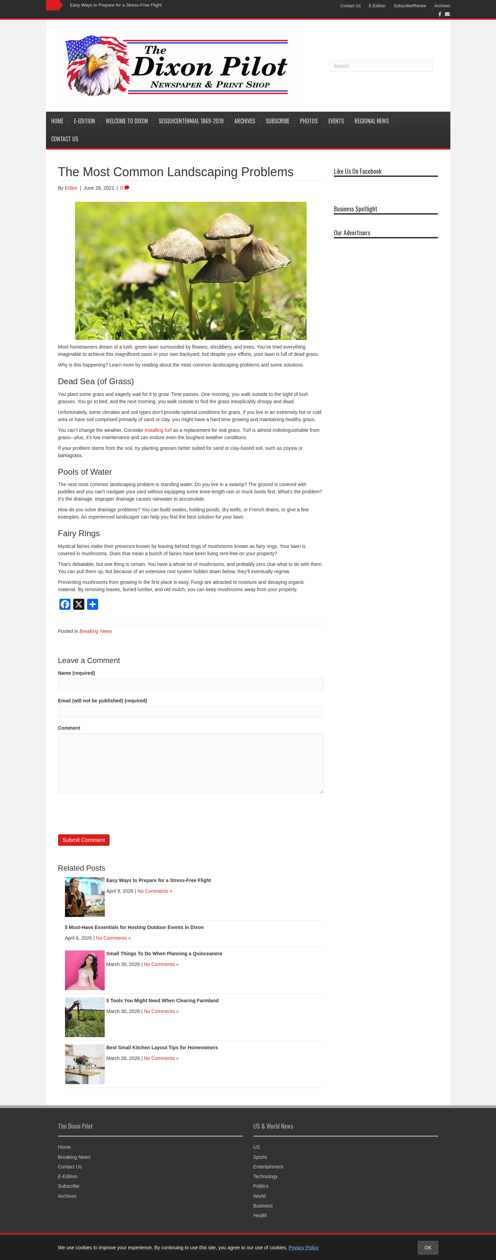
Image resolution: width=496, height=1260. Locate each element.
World (259, 1196)
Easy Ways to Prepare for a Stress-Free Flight (116, 5)
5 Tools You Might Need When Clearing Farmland (162, 1000)
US (256, 1147)
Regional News (372, 121)
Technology (265, 1176)
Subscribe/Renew (410, 5)
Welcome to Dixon (127, 121)
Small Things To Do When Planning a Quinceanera (164, 953)
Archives (442, 5)
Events (336, 121)
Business (263, 1206)
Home (57, 121)
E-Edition (377, 5)
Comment (69, 728)
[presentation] (110, 813)
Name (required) (76, 673)
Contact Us (350, 5)
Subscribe (277, 121)
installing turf (158, 430)
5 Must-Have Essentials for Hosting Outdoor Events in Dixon (134, 927)
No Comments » (155, 891)
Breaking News (95, 631)
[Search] (381, 66)
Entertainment (268, 1166)
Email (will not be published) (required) (102, 700)
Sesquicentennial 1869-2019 (191, 121)
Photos (309, 121)
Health (260, 1215)
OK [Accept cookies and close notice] (427, 1247)
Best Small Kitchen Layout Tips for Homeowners (162, 1047)
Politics (261, 1186)
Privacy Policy (304, 1247)
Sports (260, 1157)
